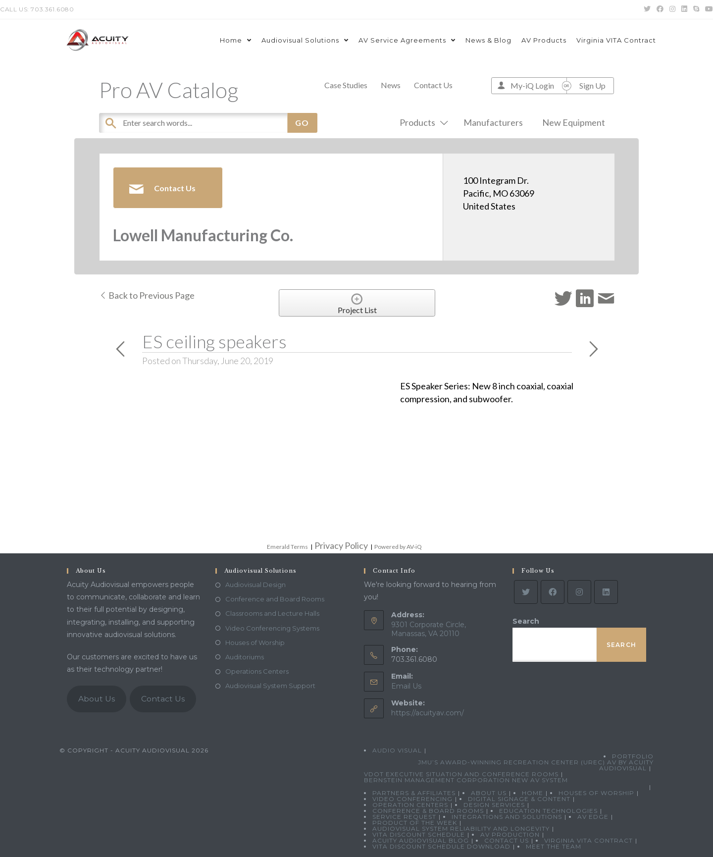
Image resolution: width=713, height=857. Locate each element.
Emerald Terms (287, 546)
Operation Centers (410, 804)
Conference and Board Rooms (274, 599)
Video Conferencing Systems (272, 628)
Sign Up (592, 85)
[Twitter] (526, 592)
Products (422, 122)
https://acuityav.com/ (427, 712)
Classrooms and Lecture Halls (272, 613)
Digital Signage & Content (519, 799)
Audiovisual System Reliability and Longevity (461, 828)
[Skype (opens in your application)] (696, 9)
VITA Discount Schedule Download (441, 846)
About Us (96, 698)
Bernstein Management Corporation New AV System (466, 780)
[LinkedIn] (606, 592)
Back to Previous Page (147, 295)
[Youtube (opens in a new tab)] (707, 9)
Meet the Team (553, 846)
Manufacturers (493, 122)
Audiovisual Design (255, 585)
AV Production (510, 834)
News (391, 85)
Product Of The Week (414, 822)
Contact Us (433, 85)
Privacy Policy (341, 545)
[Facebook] (552, 592)
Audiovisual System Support (270, 686)
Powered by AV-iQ (398, 546)
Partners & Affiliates (414, 793)
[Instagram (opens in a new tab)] (672, 9)
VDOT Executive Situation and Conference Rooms (461, 774)
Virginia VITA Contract (588, 840)
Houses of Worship (255, 642)
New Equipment (573, 122)
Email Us (406, 686)
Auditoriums (244, 657)
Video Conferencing (412, 799)
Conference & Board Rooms (428, 810)
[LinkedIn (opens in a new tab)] (684, 9)
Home (532, 793)
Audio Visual (397, 750)
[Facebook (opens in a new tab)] (660, 9)
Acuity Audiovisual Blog (420, 840)
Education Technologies (548, 810)
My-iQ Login (532, 85)
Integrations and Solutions (507, 816)
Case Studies (345, 85)
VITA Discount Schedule (418, 834)
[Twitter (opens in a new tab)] (647, 9)
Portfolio (633, 756)
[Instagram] (579, 592)
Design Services (494, 804)
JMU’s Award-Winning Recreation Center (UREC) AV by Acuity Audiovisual (536, 765)
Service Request (404, 816)
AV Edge (593, 816)
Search (525, 621)
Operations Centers (257, 671)
